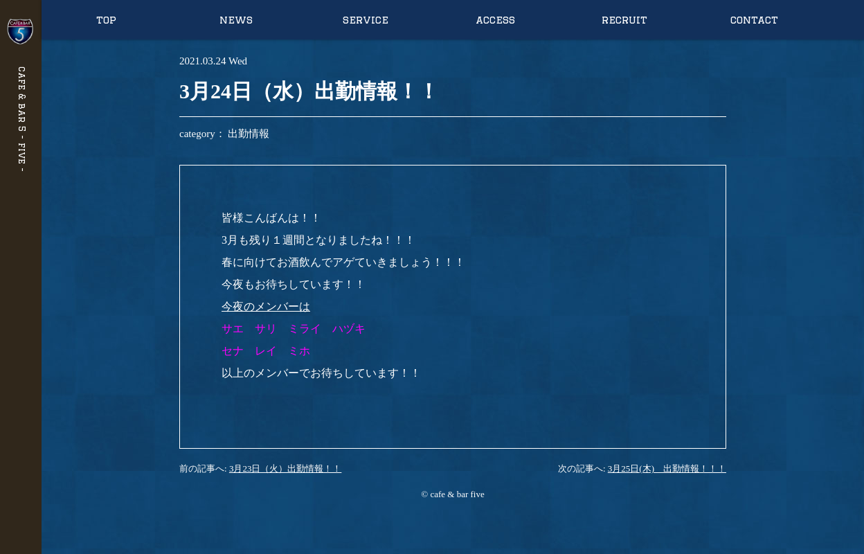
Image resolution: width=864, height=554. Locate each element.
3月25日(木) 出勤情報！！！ (667, 468)
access (495, 20)
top (106, 20)
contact (754, 20)
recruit (624, 20)
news (236, 20)
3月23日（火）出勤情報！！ (285, 468)
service (365, 20)
